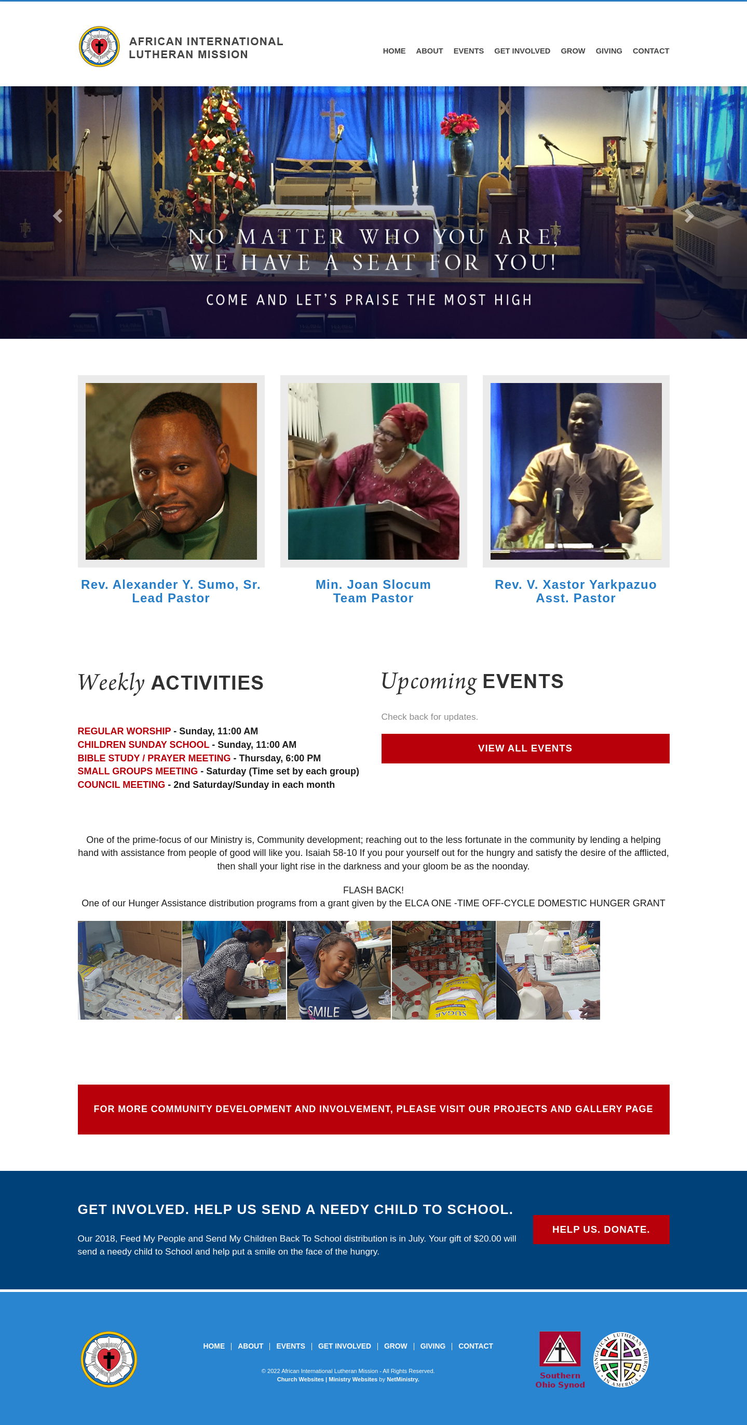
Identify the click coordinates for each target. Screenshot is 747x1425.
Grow (573, 51)
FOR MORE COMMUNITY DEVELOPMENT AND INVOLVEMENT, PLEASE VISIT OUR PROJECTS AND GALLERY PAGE (374, 1109)
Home (394, 51)
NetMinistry (402, 1379)
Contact (651, 51)
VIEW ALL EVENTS (525, 748)
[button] (56, 212)
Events (469, 51)
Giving (609, 51)
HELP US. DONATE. (601, 1229)
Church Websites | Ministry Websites (328, 1379)
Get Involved (522, 51)
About (429, 51)
